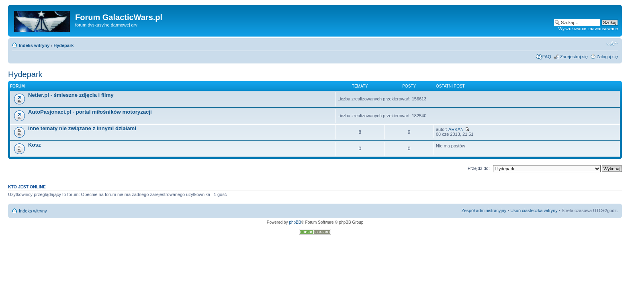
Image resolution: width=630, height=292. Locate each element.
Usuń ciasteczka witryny (533, 210)
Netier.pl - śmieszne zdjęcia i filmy (71, 95)
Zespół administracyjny (484, 210)
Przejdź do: (479, 168)
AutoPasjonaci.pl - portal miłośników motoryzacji (90, 112)
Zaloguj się (607, 56)
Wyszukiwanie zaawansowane (588, 28)
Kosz (34, 145)
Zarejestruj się (574, 56)
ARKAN (456, 129)
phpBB (295, 222)
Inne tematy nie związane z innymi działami (82, 128)
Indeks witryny (34, 45)
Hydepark (63, 45)
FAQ (546, 56)
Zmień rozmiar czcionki (612, 43)
